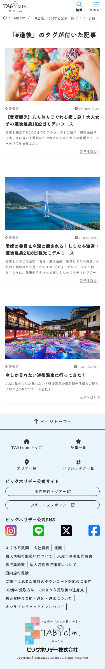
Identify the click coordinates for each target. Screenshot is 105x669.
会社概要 (41, 547)
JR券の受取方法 (19, 590)
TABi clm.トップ (26, 447)
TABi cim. (19, 18)
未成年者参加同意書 (74, 556)
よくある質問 (17, 547)
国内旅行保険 (17, 573)
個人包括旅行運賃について (53, 564)
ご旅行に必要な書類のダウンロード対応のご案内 (48, 581)
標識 (58, 547)
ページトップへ (56, 421)
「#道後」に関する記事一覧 (53, 18)
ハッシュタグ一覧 (78, 468)
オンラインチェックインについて (34, 606)
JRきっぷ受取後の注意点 (61, 590)
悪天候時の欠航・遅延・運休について (38, 598)
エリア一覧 (26, 468)
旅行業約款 (15, 564)
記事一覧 (78, 447)
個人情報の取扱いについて (28, 556)
